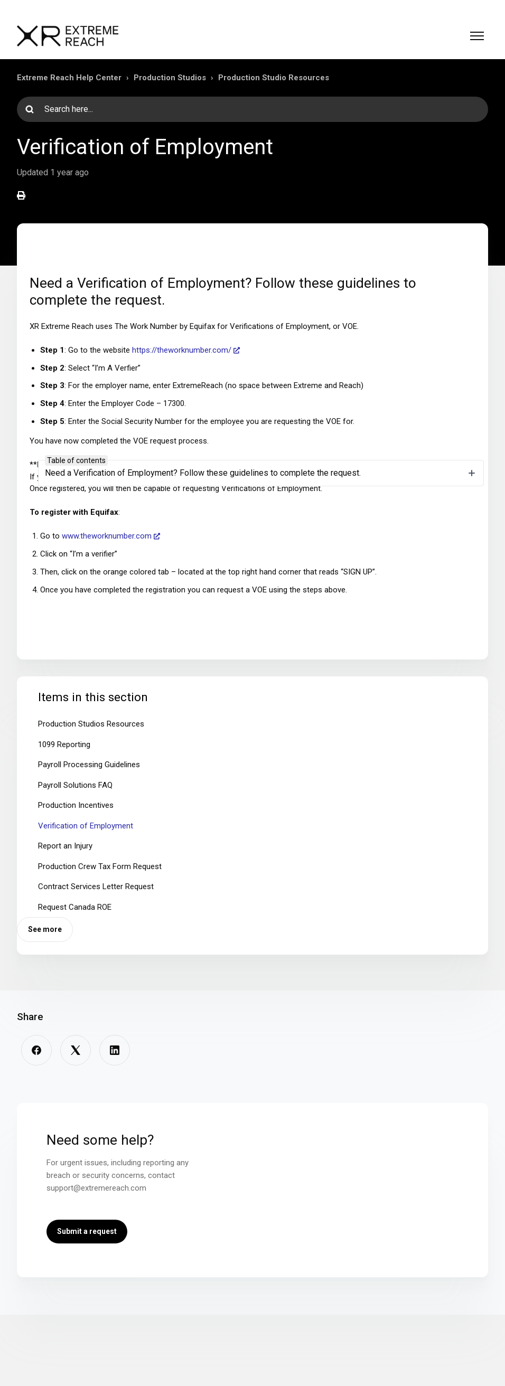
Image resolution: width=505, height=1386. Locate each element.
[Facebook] (36, 1050)
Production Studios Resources (91, 724)
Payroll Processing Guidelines (89, 764)
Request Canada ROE (74, 907)
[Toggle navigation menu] (477, 36)
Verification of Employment (85, 826)
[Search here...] (252, 109)
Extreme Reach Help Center (69, 77)
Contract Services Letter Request (96, 886)
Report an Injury (65, 846)
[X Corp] (75, 1050)
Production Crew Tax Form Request (100, 866)
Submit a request (87, 1231)
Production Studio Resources (273, 77)
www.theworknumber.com (107, 536)
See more (45, 929)
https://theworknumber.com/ (181, 350)
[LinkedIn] (114, 1050)
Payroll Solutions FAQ (75, 785)
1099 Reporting (64, 744)
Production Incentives (76, 805)
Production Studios (170, 77)
